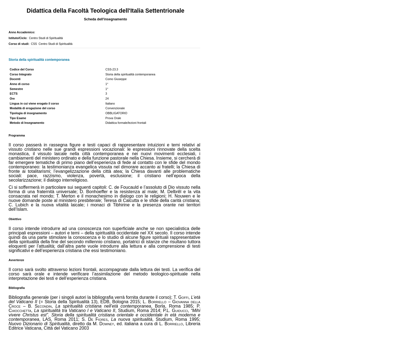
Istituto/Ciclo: (19, 38)
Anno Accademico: (23, 32)
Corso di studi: (20, 43)
